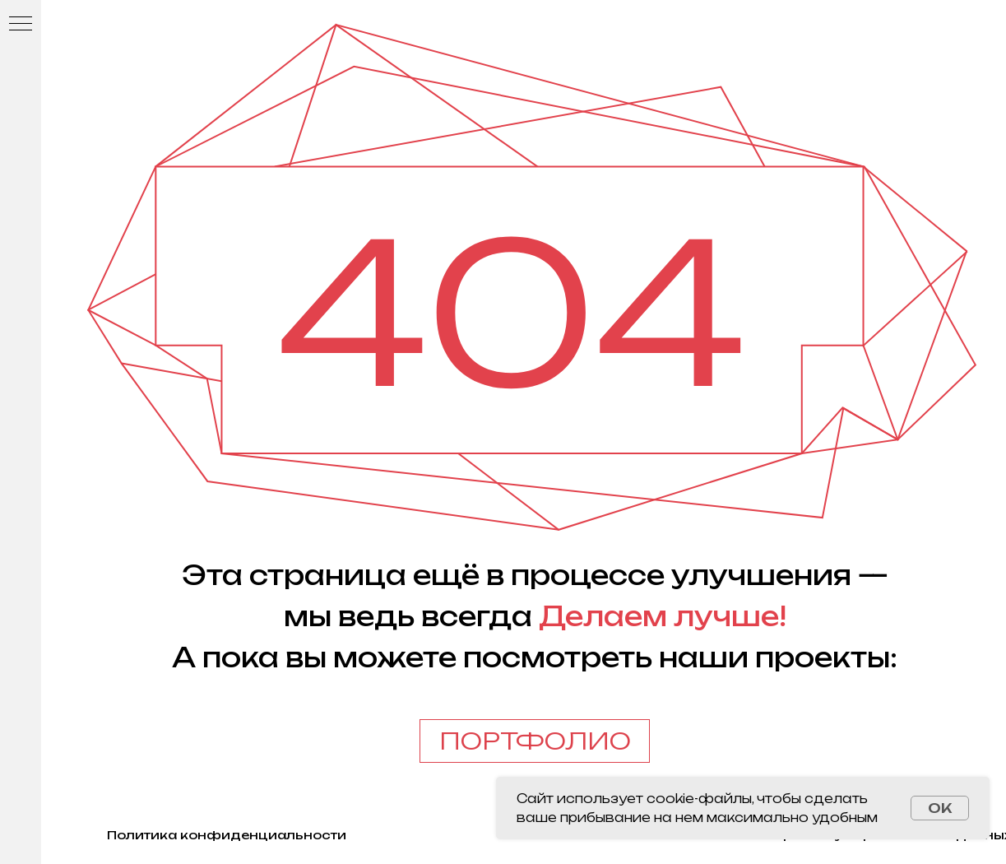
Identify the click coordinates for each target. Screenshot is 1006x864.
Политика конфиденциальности (226, 835)
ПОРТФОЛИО (535, 741)
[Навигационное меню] (20, 24)
